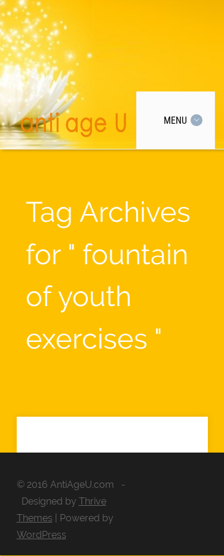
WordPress (41, 534)
